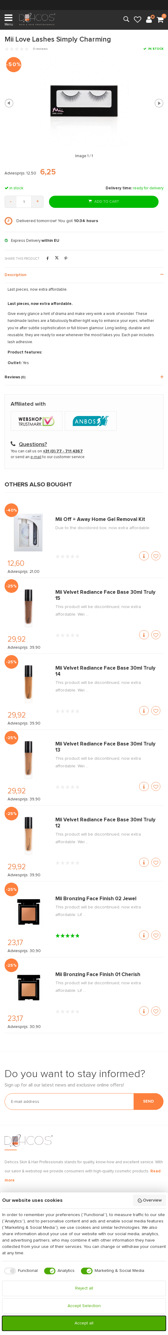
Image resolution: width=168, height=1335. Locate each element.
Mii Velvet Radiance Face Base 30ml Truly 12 (105, 823)
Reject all (84, 1288)
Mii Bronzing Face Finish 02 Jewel (95, 898)
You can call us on (47, 451)
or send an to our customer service (48, 457)
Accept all (84, 1323)
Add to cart (104, 201)
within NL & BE (84, 4)
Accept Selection (84, 1306)
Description (15, 275)
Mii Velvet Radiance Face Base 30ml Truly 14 (105, 671)
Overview (149, 1200)
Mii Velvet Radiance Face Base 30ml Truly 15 (105, 595)
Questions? (33, 444)
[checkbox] (20, 1271)
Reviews (15, 377)
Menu (9, 19)
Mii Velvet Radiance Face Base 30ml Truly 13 (105, 747)
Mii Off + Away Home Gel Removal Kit (100, 519)
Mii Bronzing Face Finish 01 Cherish (97, 974)
